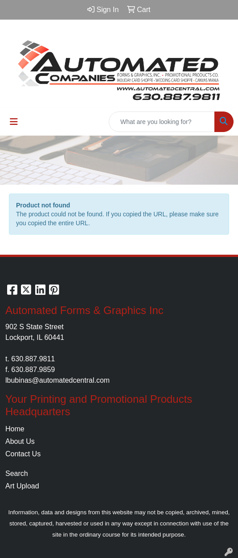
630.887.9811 (33, 359)
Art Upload (22, 486)
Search (16, 473)
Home (15, 429)
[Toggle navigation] (13, 122)
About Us (20, 441)
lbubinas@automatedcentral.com (57, 380)
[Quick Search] (162, 122)
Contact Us (23, 454)
